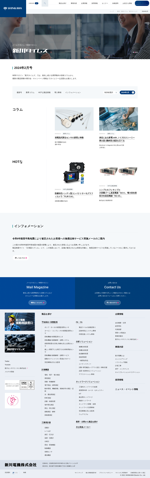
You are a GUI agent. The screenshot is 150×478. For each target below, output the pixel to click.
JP (13, 473)
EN (16, 473)
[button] (133, 52)
